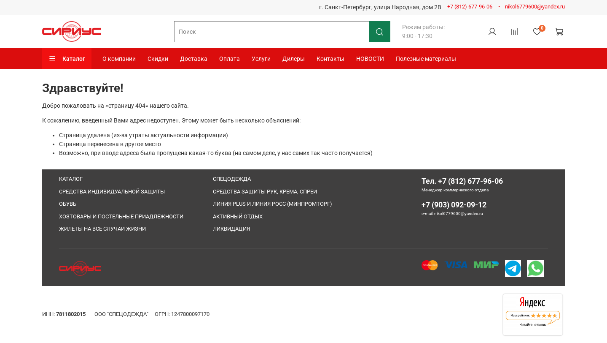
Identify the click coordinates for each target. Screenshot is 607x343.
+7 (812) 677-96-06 (469, 6)
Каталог (66, 59)
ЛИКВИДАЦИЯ (231, 229)
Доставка (193, 58)
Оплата (229, 58)
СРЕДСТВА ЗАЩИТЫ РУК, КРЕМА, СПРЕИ (265, 191)
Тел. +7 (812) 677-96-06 (462, 181)
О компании (119, 58)
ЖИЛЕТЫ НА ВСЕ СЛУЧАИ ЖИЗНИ (102, 229)
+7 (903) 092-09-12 (454, 204)
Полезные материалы (426, 58)
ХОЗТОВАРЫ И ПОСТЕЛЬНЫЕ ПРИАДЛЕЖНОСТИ (121, 216)
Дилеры (293, 58)
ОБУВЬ (67, 204)
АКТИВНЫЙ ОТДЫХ (238, 216)
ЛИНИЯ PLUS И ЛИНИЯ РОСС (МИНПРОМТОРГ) (272, 204)
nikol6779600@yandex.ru (535, 6)
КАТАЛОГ (71, 179)
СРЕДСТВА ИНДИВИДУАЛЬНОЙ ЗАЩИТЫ (112, 191)
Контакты (330, 58)
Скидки (158, 58)
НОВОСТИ (370, 58)
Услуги (261, 58)
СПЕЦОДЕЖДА (232, 179)
